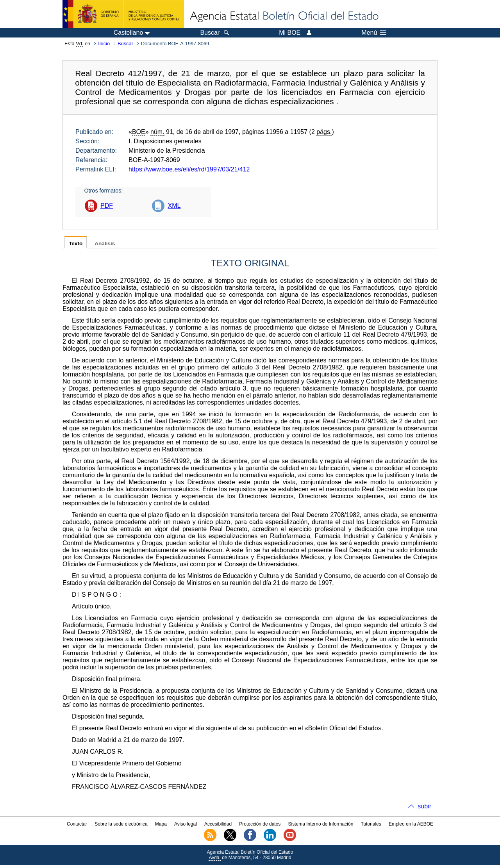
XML (174, 205)
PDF (106, 205)
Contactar (77, 824)
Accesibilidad (218, 824)
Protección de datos (259, 824)
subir (424, 806)
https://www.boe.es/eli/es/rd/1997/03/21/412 (189, 169)
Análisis (105, 243)
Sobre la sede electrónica (121, 824)
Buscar (125, 43)
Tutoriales (371, 824)
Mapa (161, 824)
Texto (75, 243)
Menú (373, 33)
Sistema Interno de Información (321, 824)
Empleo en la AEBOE (411, 824)
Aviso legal (185, 824)
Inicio (104, 43)
